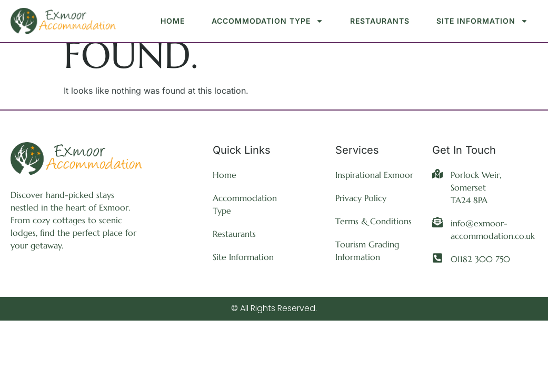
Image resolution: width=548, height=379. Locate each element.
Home (173, 20)
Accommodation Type (267, 21)
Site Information (482, 21)
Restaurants (380, 20)
